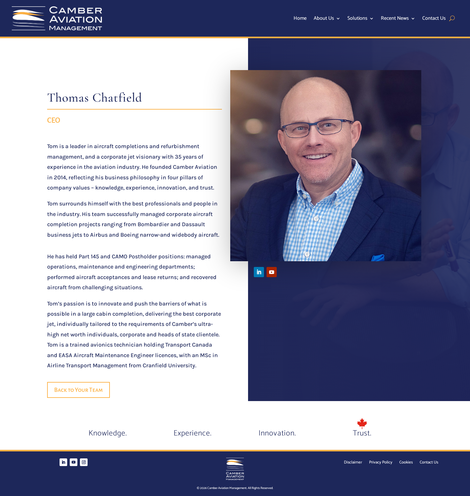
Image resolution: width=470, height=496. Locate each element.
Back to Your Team (78, 390)
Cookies (406, 463)
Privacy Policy (380, 463)
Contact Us (434, 19)
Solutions (357, 19)
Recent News (395, 19)
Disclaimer (353, 463)
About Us (324, 19)
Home (300, 19)
